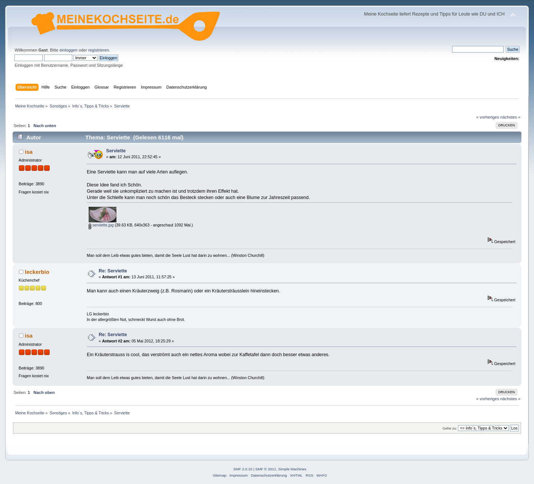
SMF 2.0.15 (243, 469)
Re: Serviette (113, 271)
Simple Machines (292, 469)
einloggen (68, 50)
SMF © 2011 (266, 469)
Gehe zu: (449, 428)
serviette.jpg (101, 225)
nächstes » (510, 117)
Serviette (116, 150)
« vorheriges (487, 117)
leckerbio (37, 272)
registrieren (98, 50)
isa (29, 152)
